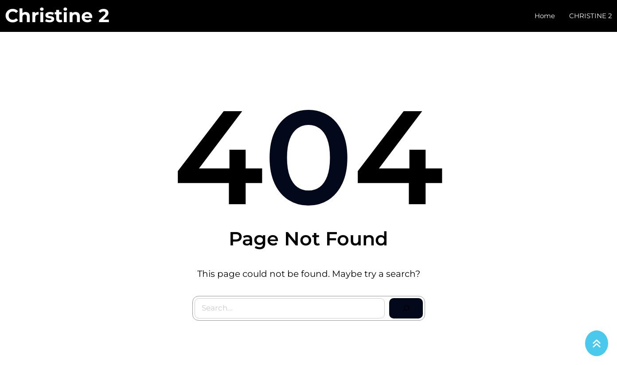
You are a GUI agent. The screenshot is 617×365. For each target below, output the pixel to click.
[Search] (406, 308)
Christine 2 (57, 15)
